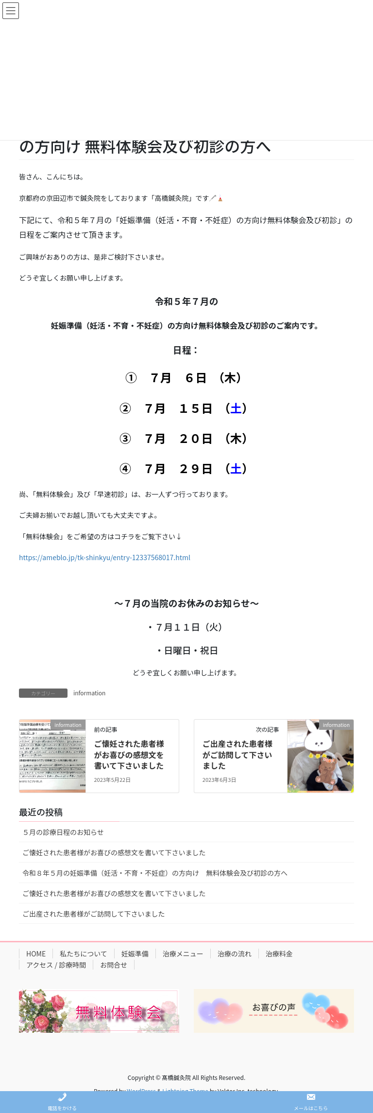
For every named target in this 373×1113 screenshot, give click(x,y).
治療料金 (279, 953)
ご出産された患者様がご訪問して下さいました (237, 754)
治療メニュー (183, 953)
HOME (36, 953)
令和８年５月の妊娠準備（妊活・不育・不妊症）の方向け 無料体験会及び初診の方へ (155, 873)
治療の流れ (235, 953)
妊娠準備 (135, 953)
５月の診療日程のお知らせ (63, 832)
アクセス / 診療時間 (56, 965)
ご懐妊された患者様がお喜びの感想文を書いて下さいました (129, 754)
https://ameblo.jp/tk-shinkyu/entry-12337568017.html (104, 557)
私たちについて (83, 953)
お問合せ (113, 965)
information (89, 693)
